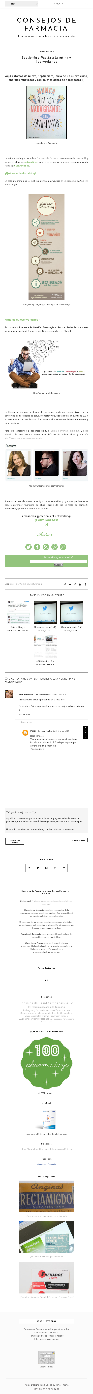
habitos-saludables (46, 1013)
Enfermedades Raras (59, 1018)
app (47, 1018)
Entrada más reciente (15, 841)
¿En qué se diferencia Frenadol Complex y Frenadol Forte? (46, 1297)
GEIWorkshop (46, 51)
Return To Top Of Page (46, 1389)
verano (71, 1018)
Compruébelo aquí (46, 1367)
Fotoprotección (63, 1010)
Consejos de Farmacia (48, 157)
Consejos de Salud (33, 1003)
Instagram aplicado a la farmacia (46, 1006)
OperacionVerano (28, 1013)
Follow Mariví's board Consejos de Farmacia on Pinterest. (46, 1148)
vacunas (50, 1010)
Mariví (33, 730)
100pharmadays (26, 1018)
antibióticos (39, 1018)
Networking (36, 583)
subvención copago (59, 1015)
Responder (25, 714)
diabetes (37, 1015)
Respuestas (26, 722)
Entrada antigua (78, 840)
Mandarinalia (26, 694)
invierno (45, 1015)
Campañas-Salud (60, 1003)
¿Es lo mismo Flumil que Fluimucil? (46, 1256)
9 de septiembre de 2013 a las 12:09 (53, 730)
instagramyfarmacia (34, 1010)
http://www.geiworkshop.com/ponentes (24, 437)
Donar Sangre (46, 1021)
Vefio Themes (63, 1384)
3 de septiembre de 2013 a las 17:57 (50, 694)
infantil (59, 1013)
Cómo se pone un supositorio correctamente (46, 1216)
